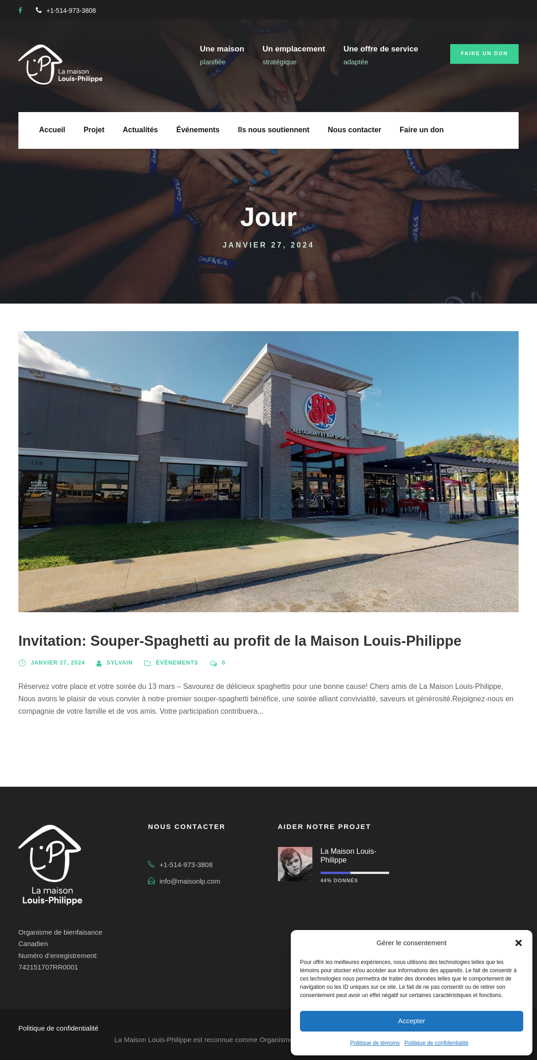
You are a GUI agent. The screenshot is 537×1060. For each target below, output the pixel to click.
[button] (518, 942)
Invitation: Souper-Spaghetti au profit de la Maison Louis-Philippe (239, 641)
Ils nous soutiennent (274, 130)
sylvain (120, 663)
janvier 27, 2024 (58, 663)
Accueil (52, 130)
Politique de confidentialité (436, 1043)
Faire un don (484, 53)
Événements (198, 130)
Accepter (411, 1021)
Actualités (140, 130)
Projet (94, 130)
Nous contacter (354, 130)
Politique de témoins (375, 1043)
